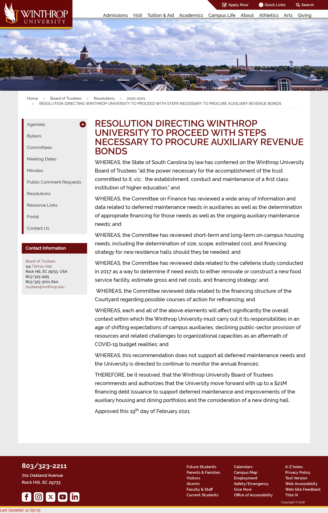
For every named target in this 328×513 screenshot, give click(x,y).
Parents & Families (203, 472)
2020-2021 (136, 98)
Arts (288, 15)
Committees (39, 147)
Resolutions (104, 98)
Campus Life (221, 15)
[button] (24, 50)
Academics (191, 15)
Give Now (243, 489)
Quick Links (275, 5)
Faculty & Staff (200, 489)
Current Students (202, 495)
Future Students (201, 467)
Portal (33, 216)
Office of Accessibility (253, 495)
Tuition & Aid (160, 15)
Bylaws (34, 135)
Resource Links (42, 205)
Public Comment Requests (54, 182)
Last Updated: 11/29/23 (20, 510)
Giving (304, 15)
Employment (246, 478)
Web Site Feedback (303, 489)
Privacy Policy (297, 472)
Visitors (193, 478)
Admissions (115, 15)
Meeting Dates (41, 159)
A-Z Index (294, 467)
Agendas (36, 124)
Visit (137, 15)
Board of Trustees (65, 98)
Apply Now (238, 5)
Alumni (193, 483)
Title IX (291, 495)
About (247, 15)
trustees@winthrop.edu (45, 287)
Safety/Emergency (251, 483)
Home (32, 98)
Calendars (243, 467)
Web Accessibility (301, 483)
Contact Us (38, 228)
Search (307, 5)
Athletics (269, 15)
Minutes (35, 170)
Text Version (296, 478)
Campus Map (245, 472)
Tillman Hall (42, 266)
